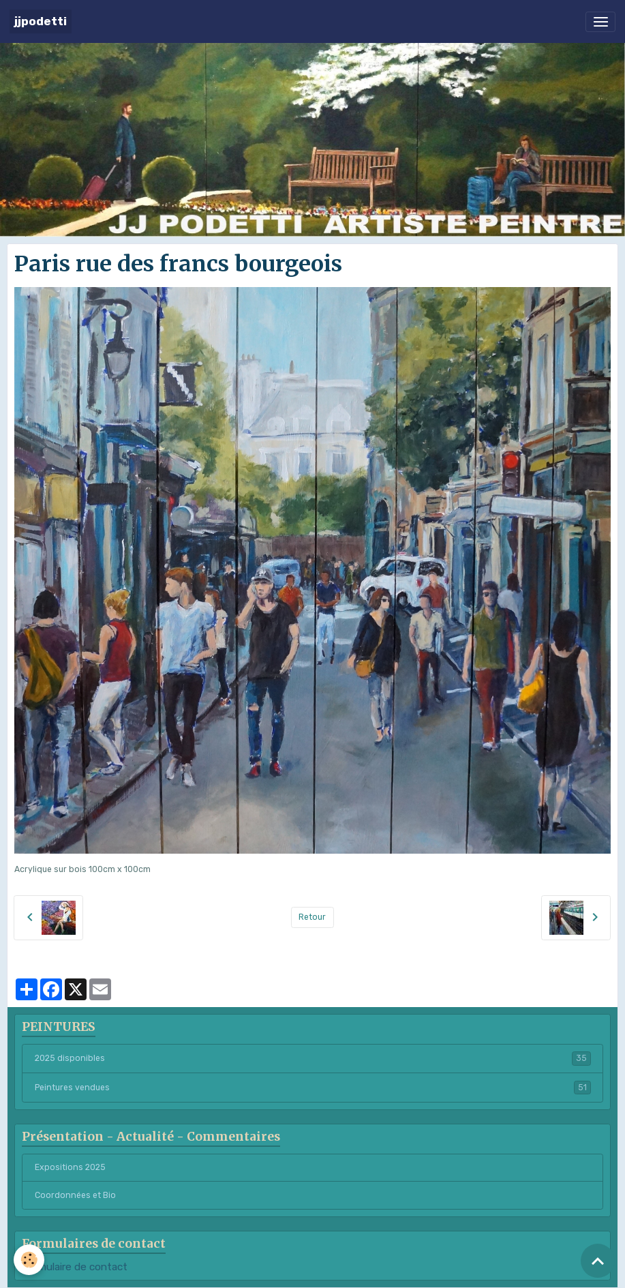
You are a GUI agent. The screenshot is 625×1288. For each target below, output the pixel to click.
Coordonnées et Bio (75, 1195)
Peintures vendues (313, 1087)
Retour (312, 917)
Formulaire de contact (74, 1267)
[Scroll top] (598, 1261)
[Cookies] (29, 1259)
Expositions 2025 (70, 1167)
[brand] (41, 21)
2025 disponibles (313, 1058)
